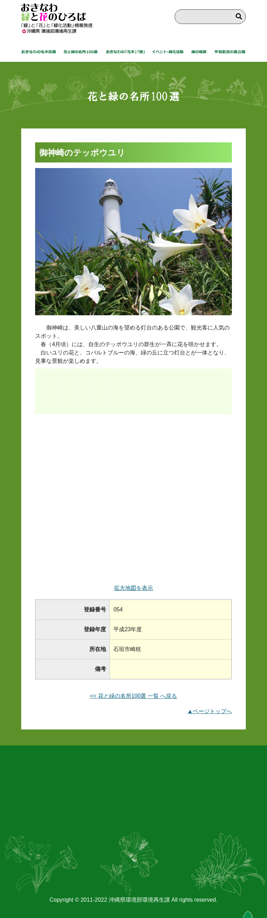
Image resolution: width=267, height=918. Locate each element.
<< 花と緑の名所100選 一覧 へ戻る (133, 696)
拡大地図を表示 (133, 588)
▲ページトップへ (209, 711)
